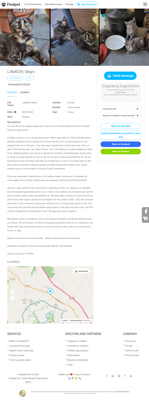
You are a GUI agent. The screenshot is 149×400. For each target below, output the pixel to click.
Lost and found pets (20, 345)
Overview (12, 92)
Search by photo (87, 4)
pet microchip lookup (122, 391)
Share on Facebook (121, 144)
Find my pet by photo (20, 360)
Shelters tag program (78, 350)
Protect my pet (17, 355)
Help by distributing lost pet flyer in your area (121, 135)
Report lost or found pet (21, 350)
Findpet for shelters (77, 341)
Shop (70, 364)
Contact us (130, 341)
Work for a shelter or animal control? (121, 115)
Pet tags (69, 4)
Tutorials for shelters (77, 345)
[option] (25, 37)
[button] (48, 288)
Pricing (128, 345)
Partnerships (73, 355)
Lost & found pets (32, 4)
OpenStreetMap (76, 320)
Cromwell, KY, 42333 (19, 84)
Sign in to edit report (120, 126)
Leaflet (64, 320)
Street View (83, 271)
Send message (120, 75)
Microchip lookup (53, 4)
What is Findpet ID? (19, 341)
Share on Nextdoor (121, 151)
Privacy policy (132, 355)
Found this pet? (121, 109)
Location (24, 92)
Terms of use (131, 350)
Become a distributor (77, 360)
